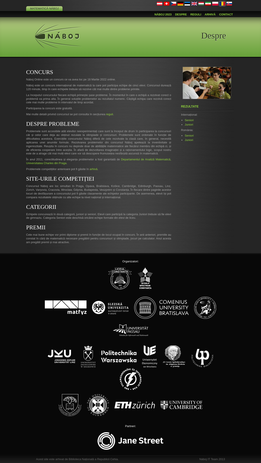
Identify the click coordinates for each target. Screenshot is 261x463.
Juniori (189, 124)
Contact (226, 14)
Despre (181, 14)
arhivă (93, 169)
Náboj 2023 (163, 14)
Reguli (195, 14)
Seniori (189, 120)
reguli (109, 114)
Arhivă (210, 14)
